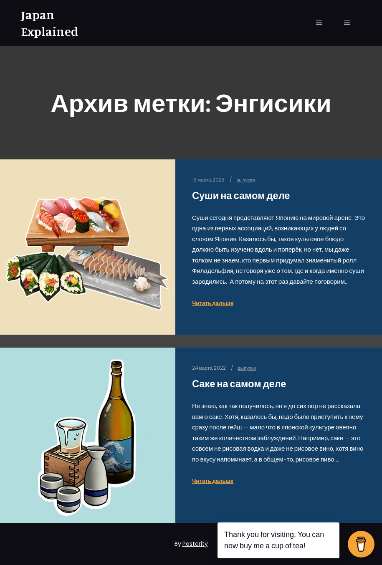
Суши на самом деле (241, 195)
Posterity (195, 544)
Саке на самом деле (239, 384)
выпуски (245, 180)
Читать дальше (212, 303)
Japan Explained (49, 23)
